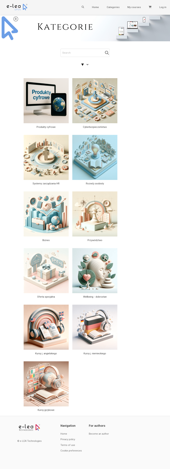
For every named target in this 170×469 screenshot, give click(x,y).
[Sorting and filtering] (85, 65)
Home (95, 7)
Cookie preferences (71, 450)
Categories (113, 7)
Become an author (99, 433)
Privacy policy (67, 439)
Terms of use (67, 445)
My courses (134, 7)
